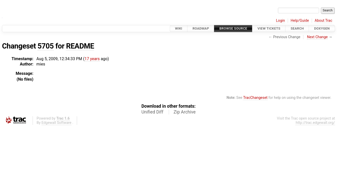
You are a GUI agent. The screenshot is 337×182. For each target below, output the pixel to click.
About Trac (323, 20)
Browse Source (233, 28)
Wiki (178, 28)
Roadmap (200, 28)
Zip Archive (185, 112)
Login (280, 20)
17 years (92, 58)
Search (297, 28)
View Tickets (268, 28)
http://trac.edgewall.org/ (315, 123)
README (80, 46)
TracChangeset (255, 98)
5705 (46, 46)
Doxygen (322, 28)
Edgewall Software (56, 123)
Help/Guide (300, 20)
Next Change (317, 37)
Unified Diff (152, 112)
